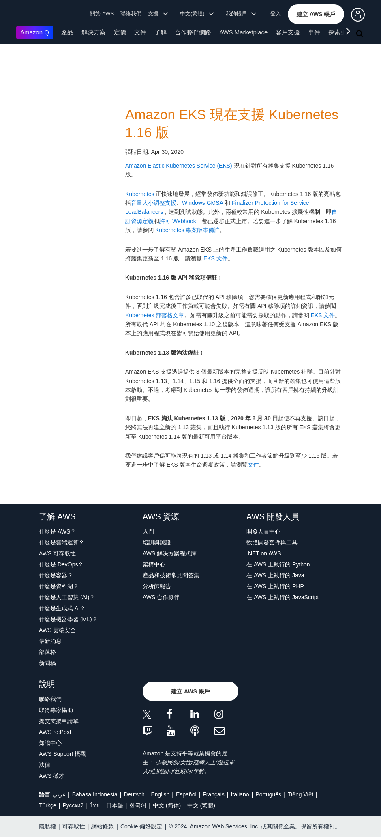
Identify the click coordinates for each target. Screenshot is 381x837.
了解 (160, 32)
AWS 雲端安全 (57, 630)
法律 (44, 765)
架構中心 (154, 564)
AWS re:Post (55, 732)
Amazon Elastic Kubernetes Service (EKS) (178, 165)
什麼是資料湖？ (59, 586)
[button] (316, 14)
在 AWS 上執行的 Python (278, 564)
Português (268, 794)
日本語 (114, 805)
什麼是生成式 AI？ (62, 608)
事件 (314, 32)
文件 (140, 32)
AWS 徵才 (51, 775)
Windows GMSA (202, 203)
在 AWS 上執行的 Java (275, 575)
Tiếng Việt (300, 794)
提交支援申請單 (59, 721)
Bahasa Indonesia (95, 794)
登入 (275, 14)
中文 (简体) (167, 805)
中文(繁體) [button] (197, 14)
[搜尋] (360, 34)
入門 (148, 531)
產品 (67, 32)
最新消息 (50, 641)
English (160, 794)
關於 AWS (102, 14)
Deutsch (134, 794)
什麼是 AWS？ (57, 531)
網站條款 (102, 826)
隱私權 (47, 826)
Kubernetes (139, 194)
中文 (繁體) (201, 805)
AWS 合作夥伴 (161, 597)
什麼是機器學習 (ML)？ (68, 619)
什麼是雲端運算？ (61, 542)
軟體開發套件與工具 (272, 542)
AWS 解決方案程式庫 (170, 553)
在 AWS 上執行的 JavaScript (282, 597)
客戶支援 (288, 32)
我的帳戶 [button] (241, 14)
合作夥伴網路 (193, 32)
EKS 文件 (215, 258)
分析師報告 (157, 586)
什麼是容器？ (56, 575)
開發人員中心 (263, 531)
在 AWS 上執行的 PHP (275, 586)
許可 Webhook (177, 221)
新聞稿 (47, 663)
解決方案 (93, 32)
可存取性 (73, 826)
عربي (59, 794)
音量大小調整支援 (153, 203)
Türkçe (47, 805)
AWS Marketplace (243, 32)
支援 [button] (158, 14)
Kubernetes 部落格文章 (154, 315)
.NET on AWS (263, 553)
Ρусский (72, 805)
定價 (120, 32)
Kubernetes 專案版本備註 (187, 230)
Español (186, 794)
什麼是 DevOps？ (61, 564)
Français (214, 794)
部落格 (47, 652)
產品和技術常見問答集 (171, 575)
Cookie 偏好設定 (141, 826)
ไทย (95, 805)
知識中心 (50, 743)
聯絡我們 (130, 14)
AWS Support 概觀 (62, 754)
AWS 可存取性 (57, 553)
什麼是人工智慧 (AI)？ (67, 597)
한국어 (137, 805)
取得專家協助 (56, 710)
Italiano (240, 794)
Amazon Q (34, 32)
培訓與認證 (157, 542)
